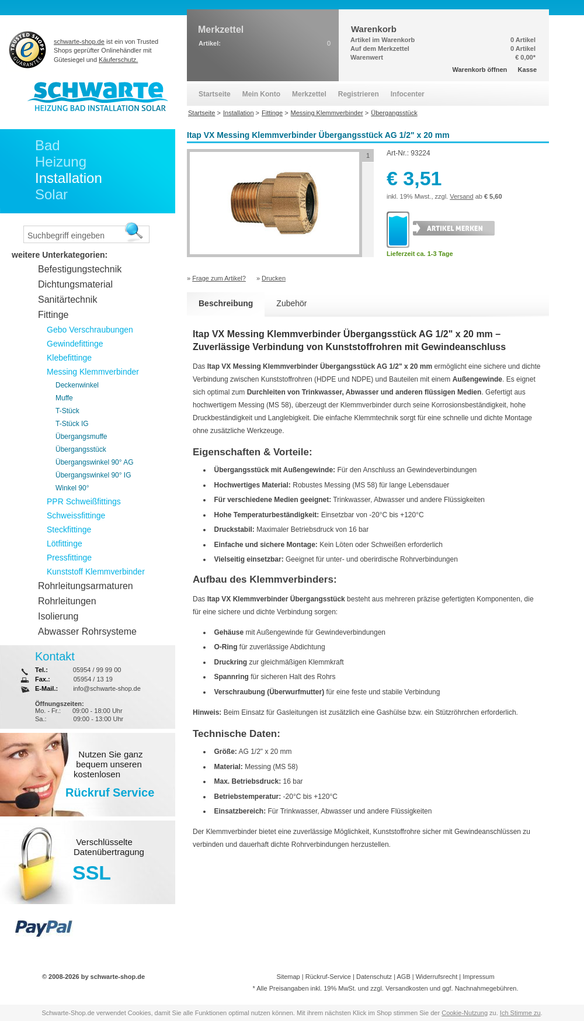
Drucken (274, 278)
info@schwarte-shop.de (107, 688)
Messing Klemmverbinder (93, 371)
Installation (68, 178)
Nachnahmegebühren (486, 988)
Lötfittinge (64, 543)
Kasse (527, 69)
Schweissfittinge (76, 515)
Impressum (478, 976)
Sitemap (288, 976)
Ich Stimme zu (520, 1012)
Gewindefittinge (75, 343)
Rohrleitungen (67, 601)
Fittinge (53, 315)
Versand (461, 196)
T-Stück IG (72, 424)
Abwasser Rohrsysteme (87, 631)
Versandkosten (406, 988)
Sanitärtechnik (67, 299)
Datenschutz (374, 976)
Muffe (64, 398)
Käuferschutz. (118, 59)
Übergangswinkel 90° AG (94, 462)
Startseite (215, 94)
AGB (403, 976)
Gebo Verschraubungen (90, 329)
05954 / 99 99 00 (97, 669)
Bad (47, 145)
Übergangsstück (80, 449)
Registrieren (358, 94)
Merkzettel (309, 94)
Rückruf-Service (328, 976)
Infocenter (408, 94)
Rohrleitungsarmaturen (85, 586)
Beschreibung (226, 303)
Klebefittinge (69, 357)
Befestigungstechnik (79, 269)
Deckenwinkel (77, 385)
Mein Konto (261, 94)
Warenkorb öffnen (480, 69)
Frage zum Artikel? (219, 278)
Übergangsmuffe (81, 436)
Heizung (60, 161)
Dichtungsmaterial (75, 284)
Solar (51, 194)
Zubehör (291, 303)
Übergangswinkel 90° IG (93, 475)
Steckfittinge (69, 529)
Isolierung (58, 616)
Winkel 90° (72, 488)
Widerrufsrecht (437, 976)
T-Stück (67, 411)
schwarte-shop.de (79, 41)
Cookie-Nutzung (465, 1012)
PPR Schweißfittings (84, 501)
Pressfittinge (69, 557)
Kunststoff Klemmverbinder (96, 571)
